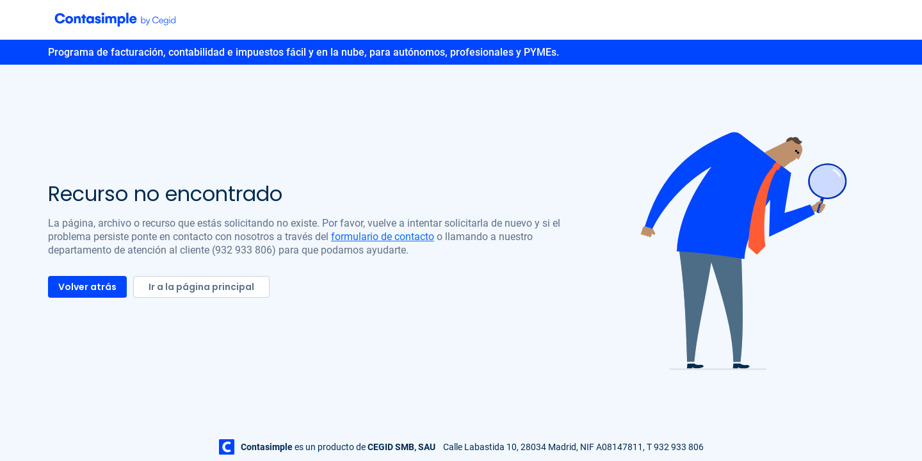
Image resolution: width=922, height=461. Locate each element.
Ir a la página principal (201, 286)
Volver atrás (87, 286)
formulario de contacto (382, 236)
